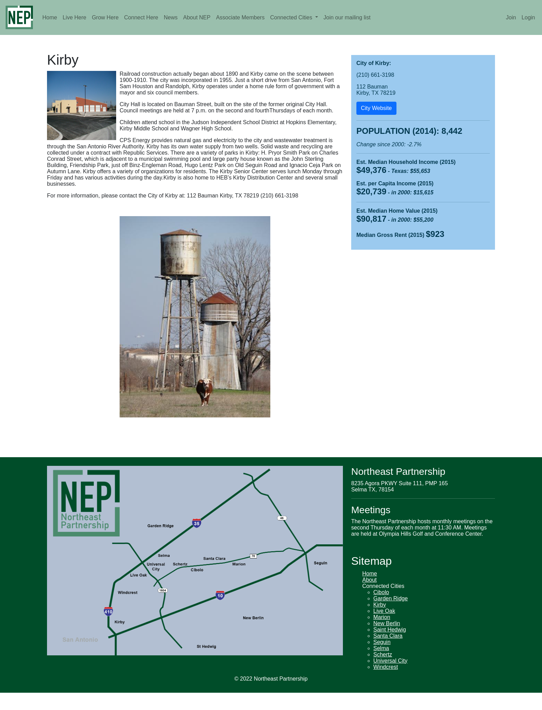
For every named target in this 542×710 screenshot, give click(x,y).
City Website (376, 108)
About (369, 580)
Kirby (379, 605)
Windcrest (385, 667)
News (171, 17)
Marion (381, 617)
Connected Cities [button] (292, 17)
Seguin (382, 642)
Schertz (382, 654)
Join (511, 17)
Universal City (390, 661)
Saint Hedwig (389, 630)
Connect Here (141, 17)
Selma (381, 648)
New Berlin (386, 623)
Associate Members (240, 17)
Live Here (74, 17)
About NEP (197, 17)
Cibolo (381, 592)
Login (528, 17)
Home (50, 17)
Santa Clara (388, 636)
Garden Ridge (390, 598)
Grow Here (105, 17)
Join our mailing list (347, 17)
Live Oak (384, 611)
